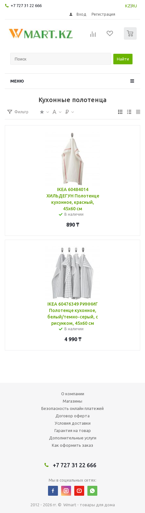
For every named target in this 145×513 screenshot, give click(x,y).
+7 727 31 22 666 (26, 5)
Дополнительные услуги (72, 438)
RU (134, 6)
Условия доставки (73, 423)
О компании (72, 393)
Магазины (72, 401)
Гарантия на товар (72, 430)
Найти (123, 59)
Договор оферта (72, 415)
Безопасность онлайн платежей (72, 408)
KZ (128, 6)
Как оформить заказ (72, 445)
